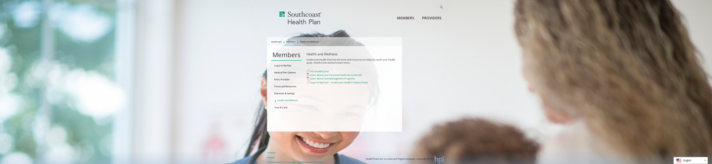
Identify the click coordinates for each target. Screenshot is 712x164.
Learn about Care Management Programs (332, 78)
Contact (271, 152)
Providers (431, 18)
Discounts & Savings (284, 93)
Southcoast (276, 41)
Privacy (271, 157)
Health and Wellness (309, 41)
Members (405, 18)
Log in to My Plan (282, 65)
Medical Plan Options (285, 72)
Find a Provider (282, 79)
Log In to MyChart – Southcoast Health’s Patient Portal (339, 82)
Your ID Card (280, 107)
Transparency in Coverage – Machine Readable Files (295, 162)
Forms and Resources (285, 86)
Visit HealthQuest (319, 71)
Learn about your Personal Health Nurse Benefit (336, 75)
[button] (691, 160)
